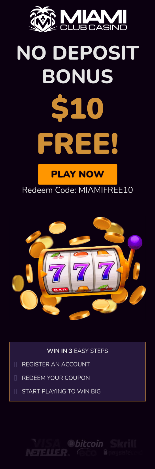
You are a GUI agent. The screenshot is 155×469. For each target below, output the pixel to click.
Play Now (77, 174)
